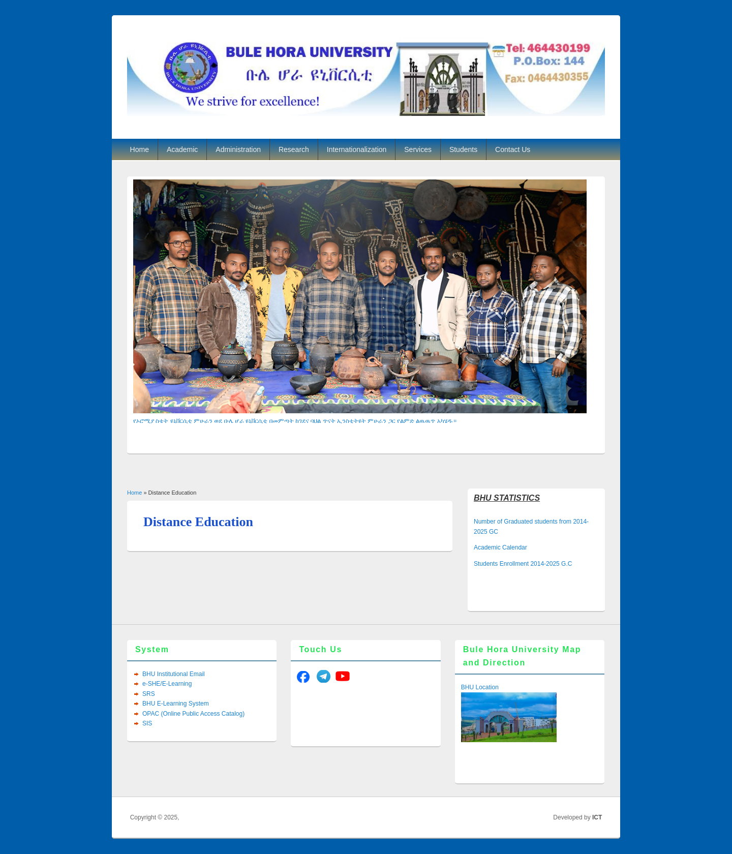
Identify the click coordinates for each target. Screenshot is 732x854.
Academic (182, 149)
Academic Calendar (500, 547)
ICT (597, 817)
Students (463, 149)
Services (418, 149)
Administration (238, 149)
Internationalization (357, 149)
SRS (148, 693)
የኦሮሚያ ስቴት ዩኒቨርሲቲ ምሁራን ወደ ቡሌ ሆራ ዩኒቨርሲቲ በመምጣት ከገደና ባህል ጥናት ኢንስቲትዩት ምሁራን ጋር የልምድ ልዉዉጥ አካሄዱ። (294, 420)
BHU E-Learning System (175, 703)
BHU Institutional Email (173, 674)
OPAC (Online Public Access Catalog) (193, 713)
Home (139, 149)
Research (294, 149)
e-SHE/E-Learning (167, 683)
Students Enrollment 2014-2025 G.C (523, 563)
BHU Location (480, 687)
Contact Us (512, 149)
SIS (147, 723)
